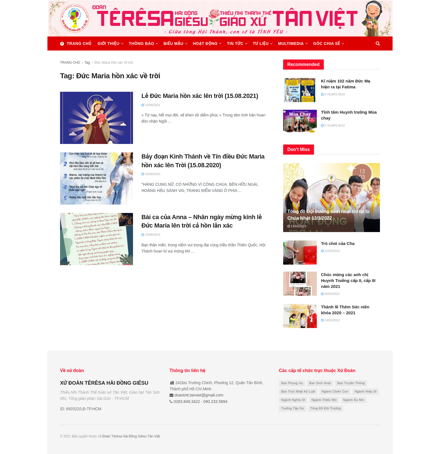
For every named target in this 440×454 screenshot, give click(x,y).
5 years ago (333, 125)
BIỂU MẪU (174, 43)
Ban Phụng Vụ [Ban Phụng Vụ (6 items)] (292, 383)
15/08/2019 (150, 234)
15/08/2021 (150, 105)
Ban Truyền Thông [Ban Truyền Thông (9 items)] (351, 383)
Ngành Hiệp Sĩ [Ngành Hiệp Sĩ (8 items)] (366, 391)
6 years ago (333, 94)
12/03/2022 (330, 251)
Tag (87, 63)
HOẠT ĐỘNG (205, 43)
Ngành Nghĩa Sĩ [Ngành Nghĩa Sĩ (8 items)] (293, 400)
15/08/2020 (150, 174)
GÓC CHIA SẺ (326, 43)
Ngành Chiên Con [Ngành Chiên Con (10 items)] (335, 391)
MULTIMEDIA (291, 43)
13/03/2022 (296, 226)
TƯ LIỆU (261, 43)
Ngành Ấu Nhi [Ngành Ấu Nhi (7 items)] (353, 400)
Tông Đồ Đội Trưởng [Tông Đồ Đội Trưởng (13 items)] (325, 408)
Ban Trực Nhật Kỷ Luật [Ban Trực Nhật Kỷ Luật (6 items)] (298, 391)
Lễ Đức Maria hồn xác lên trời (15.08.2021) (199, 95)
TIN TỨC (235, 43)
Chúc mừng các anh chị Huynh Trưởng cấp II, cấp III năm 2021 (348, 280)
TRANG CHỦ (70, 63)
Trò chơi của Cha (338, 243)
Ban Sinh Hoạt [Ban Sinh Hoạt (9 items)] (320, 383)
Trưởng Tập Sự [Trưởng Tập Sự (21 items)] (292, 408)
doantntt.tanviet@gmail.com (196, 395)
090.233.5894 (215, 401)
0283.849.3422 (187, 401)
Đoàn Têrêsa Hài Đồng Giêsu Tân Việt (131, 436)
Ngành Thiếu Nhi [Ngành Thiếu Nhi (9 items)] (324, 400)
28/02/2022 (330, 293)
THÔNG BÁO (141, 43)
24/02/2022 (330, 320)
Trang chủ (75, 43)
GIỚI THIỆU (109, 43)
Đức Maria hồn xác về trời (114, 63)
